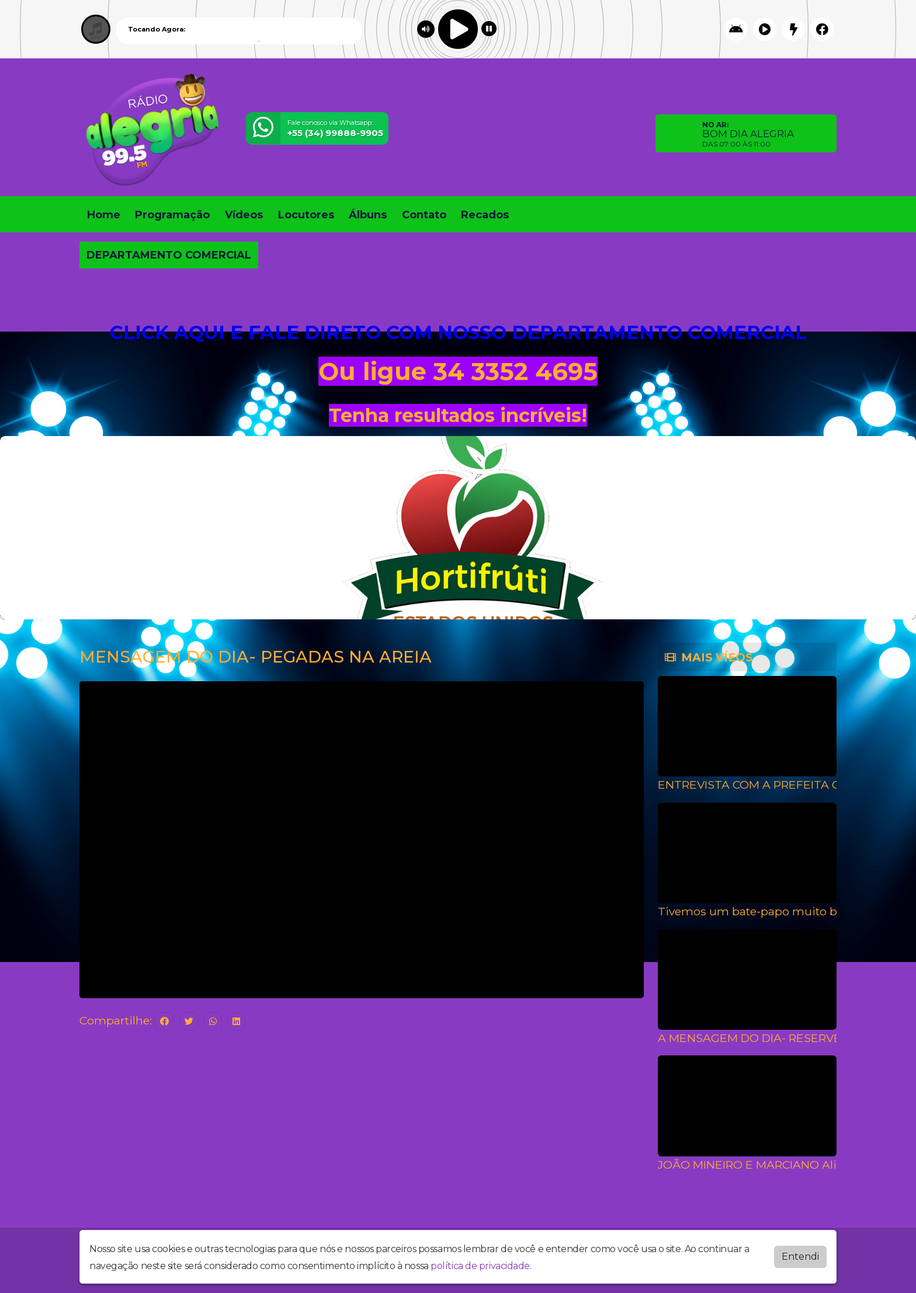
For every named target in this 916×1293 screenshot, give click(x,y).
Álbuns (368, 214)
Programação (172, 214)
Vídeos (244, 214)
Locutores (306, 214)
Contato (424, 214)
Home (103, 214)
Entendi (800, 1256)
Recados (485, 214)
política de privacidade (480, 1265)
